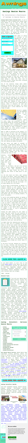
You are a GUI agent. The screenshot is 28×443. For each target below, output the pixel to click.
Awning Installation (20, 412)
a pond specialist (22, 372)
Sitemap (2, 434)
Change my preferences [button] (12, 439)
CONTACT (19, 8)
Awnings (24, 404)
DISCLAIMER (24, 8)
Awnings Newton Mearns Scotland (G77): (11, 20)
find (5, 386)
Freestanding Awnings (7, 406)
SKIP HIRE (8, 375)
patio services (23, 362)
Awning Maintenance (6, 421)
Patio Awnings (5, 407)
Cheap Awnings (22, 415)
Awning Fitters (5, 415)
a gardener (18, 370)
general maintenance (15, 364)
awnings (3, 393)
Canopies (3, 412)
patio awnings (22, 311)
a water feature (5, 367)
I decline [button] (14, 437)
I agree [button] (10, 437)
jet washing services (19, 363)
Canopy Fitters (18, 408)
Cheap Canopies (17, 410)
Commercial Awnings (6, 414)
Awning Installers (18, 418)
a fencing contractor (11, 366)
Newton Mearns (8, 264)
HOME (12, 8)
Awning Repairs (22, 419)
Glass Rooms (9, 408)
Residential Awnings (13, 404)
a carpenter (13, 368)
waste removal (16, 374)
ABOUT (16, 8)
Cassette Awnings (11, 416)
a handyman (22, 367)
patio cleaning (10, 371)
